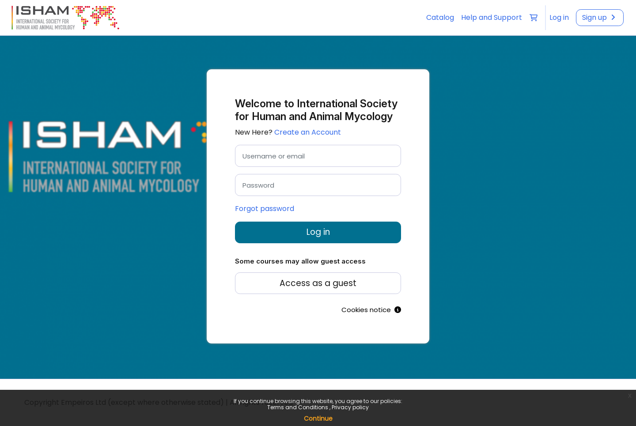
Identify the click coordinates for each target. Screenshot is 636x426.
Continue (318, 418)
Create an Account (307, 132)
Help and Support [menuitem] (491, 17)
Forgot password (264, 209)
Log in (318, 232)
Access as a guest (318, 283)
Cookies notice (371, 309)
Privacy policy (350, 407)
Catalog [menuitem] (440, 17)
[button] (533, 18)
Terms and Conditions (298, 407)
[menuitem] (559, 17)
